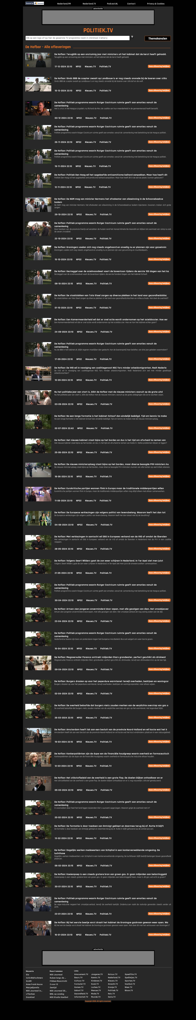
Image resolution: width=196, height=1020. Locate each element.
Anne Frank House (34, 984)
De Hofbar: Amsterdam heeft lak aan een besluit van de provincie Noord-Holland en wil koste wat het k (110, 729)
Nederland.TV (89, 3)
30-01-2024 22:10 (64, 886)
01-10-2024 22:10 (63, 307)
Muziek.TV (95, 997)
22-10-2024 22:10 (64, 238)
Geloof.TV (78, 990)
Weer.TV (128, 987)
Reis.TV (111, 993)
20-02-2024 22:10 (64, 817)
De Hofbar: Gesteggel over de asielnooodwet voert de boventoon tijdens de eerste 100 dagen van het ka (111, 271)
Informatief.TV (81, 997)
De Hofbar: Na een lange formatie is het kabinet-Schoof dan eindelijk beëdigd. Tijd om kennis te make (110, 416)
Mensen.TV (96, 990)
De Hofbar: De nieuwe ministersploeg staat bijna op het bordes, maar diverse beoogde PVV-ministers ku (111, 464)
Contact (131, 3)
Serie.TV (111, 997)
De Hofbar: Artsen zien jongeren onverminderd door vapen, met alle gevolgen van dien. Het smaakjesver (111, 609)
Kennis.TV (95, 977)
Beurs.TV (78, 977)
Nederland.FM (64, 3)
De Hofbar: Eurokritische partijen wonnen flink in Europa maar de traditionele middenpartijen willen (109, 488)
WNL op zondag (57, 994)
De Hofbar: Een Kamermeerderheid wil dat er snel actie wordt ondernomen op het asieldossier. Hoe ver (111, 319)
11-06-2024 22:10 (63, 500)
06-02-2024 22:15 (64, 865)
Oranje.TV (112, 987)
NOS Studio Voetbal (59, 997)
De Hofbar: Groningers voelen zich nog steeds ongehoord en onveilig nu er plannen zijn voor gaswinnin (110, 247)
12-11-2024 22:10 (63, 187)
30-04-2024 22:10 (64, 600)
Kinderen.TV (96, 980)
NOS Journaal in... (34, 990)
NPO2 (78, 66)
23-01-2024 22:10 (64, 914)
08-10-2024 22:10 (64, 283)
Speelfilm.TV (131, 974)
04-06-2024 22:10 (64, 524)
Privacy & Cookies (155, 3)
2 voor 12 (54, 984)
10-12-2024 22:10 (63, 90)
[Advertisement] (98, 17)
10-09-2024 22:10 (64, 380)
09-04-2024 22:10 (64, 669)
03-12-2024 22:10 (64, 118)
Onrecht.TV (113, 984)
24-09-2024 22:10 (64, 331)
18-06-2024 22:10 (64, 476)
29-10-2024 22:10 (64, 214)
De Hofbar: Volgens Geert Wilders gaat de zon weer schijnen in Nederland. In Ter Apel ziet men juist (108, 560)
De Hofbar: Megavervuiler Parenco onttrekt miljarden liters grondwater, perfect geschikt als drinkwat (110, 657)
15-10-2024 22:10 (63, 259)
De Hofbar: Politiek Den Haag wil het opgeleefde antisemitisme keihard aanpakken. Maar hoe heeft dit (110, 175)
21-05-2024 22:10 (64, 573)
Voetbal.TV (130, 984)
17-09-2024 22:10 (64, 359)
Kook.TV (95, 984)
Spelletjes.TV (131, 977)
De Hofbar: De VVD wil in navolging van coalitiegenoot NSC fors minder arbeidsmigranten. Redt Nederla (110, 367)
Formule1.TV (79, 984)
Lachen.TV (95, 987)
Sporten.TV (130, 980)
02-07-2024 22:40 (64, 428)
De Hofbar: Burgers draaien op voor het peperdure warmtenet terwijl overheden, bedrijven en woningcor (111, 681)
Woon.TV (129, 990)
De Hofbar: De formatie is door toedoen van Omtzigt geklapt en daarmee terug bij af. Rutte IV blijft (109, 826)
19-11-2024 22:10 (63, 166)
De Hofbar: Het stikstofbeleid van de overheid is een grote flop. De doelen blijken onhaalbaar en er (108, 777)
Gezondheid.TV (81, 993)
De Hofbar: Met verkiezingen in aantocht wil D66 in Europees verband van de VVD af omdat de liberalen (110, 536)
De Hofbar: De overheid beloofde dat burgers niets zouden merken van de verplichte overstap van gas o (111, 705)
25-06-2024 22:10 (64, 452)
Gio (27, 974)
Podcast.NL (112, 3)
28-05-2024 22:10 (64, 549)
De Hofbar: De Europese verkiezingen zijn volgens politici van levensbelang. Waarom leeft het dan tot (110, 512)
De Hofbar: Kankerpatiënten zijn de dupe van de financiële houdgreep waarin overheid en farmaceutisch (111, 753)
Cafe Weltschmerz (34, 978)
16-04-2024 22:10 (64, 648)
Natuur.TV (112, 974)
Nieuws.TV (90, 66)
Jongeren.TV (97, 974)
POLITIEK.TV (98, 30)
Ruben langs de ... (58, 978)
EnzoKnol (30, 997)
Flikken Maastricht (58, 981)
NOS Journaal (56, 974)
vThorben (30, 994)
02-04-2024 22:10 (64, 693)
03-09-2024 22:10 (64, 404)
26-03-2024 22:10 (64, 717)
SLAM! (29, 981)
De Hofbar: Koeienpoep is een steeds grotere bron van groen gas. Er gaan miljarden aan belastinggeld (110, 874)
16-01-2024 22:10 (63, 934)
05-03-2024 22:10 (64, 790)
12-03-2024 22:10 (64, 766)
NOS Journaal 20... (58, 990)
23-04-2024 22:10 (64, 621)
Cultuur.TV (79, 980)
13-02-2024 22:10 (64, 838)
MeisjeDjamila (32, 987)
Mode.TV (95, 993)
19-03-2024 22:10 (64, 741)
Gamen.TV (78, 987)
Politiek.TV (105, 66)
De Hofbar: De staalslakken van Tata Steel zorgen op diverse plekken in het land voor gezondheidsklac (110, 295)
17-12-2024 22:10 (63, 66)
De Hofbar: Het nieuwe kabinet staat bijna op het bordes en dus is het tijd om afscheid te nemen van (110, 440)
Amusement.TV (81, 974)
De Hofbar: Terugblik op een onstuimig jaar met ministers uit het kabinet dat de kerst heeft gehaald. (110, 54)
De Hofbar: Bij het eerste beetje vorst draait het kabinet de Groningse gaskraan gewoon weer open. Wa (111, 922)
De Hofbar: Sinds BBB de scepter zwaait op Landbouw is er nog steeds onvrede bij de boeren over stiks (110, 78)
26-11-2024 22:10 (63, 142)
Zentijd (53, 987)
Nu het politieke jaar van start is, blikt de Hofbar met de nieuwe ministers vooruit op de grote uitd (108, 392)
